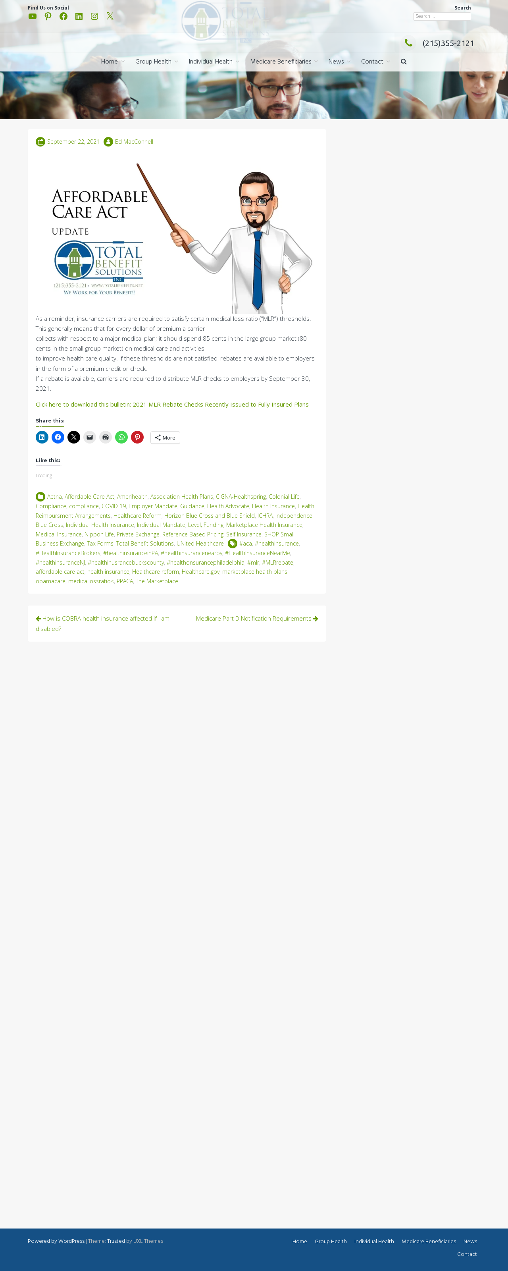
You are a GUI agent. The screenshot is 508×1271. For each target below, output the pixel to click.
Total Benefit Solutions (145, 543)
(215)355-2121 (437, 43)
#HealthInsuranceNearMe (257, 553)
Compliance (51, 506)
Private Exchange (138, 534)
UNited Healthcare (200, 543)
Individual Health (211, 62)
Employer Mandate (153, 506)
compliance (84, 506)
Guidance (192, 506)
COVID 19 (114, 506)
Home (109, 62)
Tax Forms (100, 543)
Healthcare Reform (138, 515)
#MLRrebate (277, 562)
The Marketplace (157, 581)
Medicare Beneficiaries (280, 62)
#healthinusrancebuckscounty (126, 562)
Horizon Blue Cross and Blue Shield (209, 515)
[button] (404, 62)
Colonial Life (284, 496)
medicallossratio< (91, 581)
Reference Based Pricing (192, 534)
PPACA (125, 581)
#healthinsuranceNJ (60, 562)
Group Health (153, 62)
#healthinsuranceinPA (130, 553)
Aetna (54, 496)
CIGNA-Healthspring (241, 496)
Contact (372, 62)
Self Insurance (244, 534)
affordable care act (60, 571)
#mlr (253, 562)
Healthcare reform (155, 571)
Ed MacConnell (134, 141)
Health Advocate (228, 506)
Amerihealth (132, 496)
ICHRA (265, 515)
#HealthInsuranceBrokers (68, 553)
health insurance (108, 571)
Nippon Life (99, 534)
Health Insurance (273, 506)
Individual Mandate (161, 524)
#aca (245, 543)
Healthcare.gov (200, 571)
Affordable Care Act (89, 496)
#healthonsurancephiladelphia (205, 562)
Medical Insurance (59, 534)
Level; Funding (205, 524)
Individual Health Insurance (100, 524)
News (336, 62)
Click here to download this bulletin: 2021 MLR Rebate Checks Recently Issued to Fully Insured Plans (172, 404)
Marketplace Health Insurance (264, 524)
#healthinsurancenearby (191, 553)
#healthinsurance (277, 543)
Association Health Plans (181, 496)
